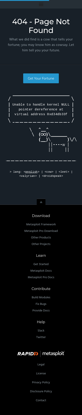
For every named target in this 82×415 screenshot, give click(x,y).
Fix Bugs (41, 304)
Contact (41, 400)
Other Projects (41, 244)
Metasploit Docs (41, 270)
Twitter (41, 337)
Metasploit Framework (41, 224)
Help (41, 322)
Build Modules (41, 297)
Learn (41, 256)
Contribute (40, 289)
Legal (41, 364)
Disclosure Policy (41, 391)
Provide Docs (41, 310)
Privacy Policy (41, 382)
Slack (41, 330)
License (41, 373)
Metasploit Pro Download (41, 231)
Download (41, 216)
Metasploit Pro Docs (41, 277)
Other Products (41, 237)
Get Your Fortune (41, 78)
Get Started (41, 264)
